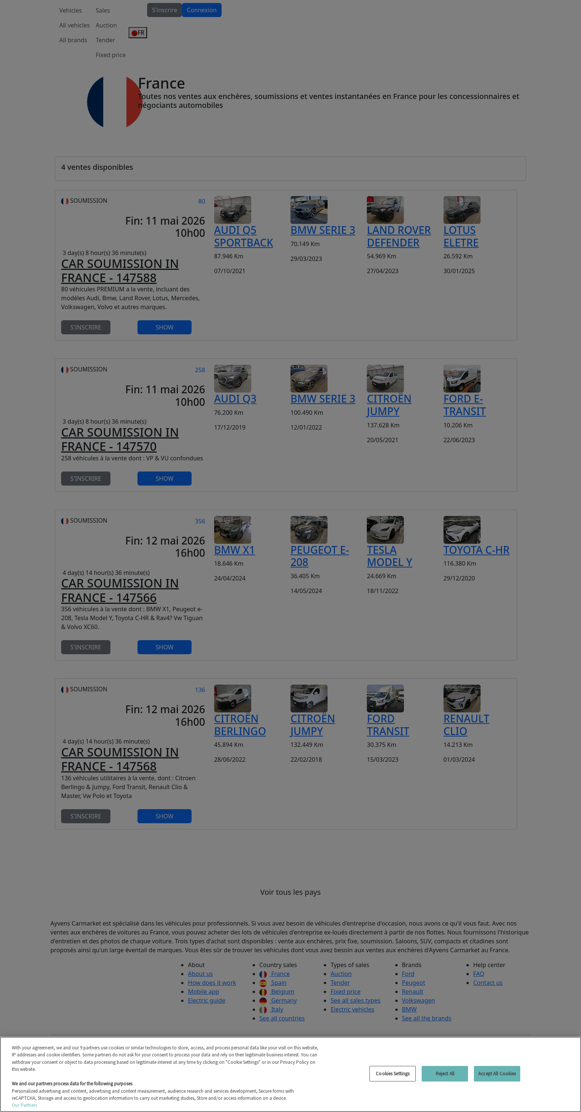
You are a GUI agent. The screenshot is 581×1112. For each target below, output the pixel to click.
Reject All (445, 1073)
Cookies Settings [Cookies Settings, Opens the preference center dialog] (392, 1073)
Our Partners (24, 1105)
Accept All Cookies (497, 1073)
